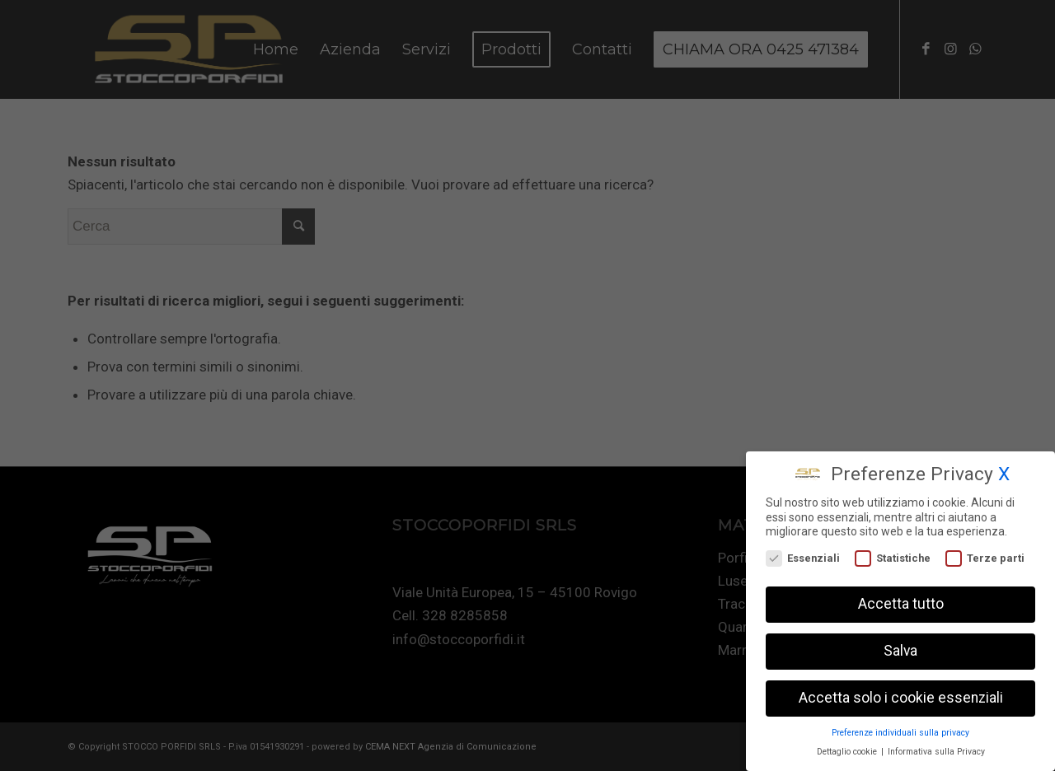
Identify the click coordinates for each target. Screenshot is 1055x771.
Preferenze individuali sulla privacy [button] (900, 729)
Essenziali (803, 555)
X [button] (1004, 471)
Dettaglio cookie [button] (848, 748)
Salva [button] (900, 647)
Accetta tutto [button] (901, 600)
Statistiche (893, 555)
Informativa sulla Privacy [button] (936, 748)
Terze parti (985, 555)
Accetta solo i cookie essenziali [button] (901, 694)
